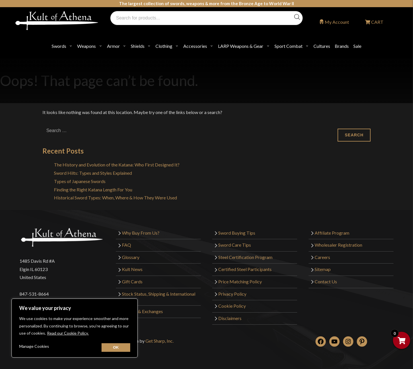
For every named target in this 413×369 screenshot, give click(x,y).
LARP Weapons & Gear (240, 46)
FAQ (126, 245)
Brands (342, 46)
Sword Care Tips (234, 245)
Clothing (163, 46)
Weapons (86, 46)
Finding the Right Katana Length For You (93, 189)
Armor (113, 46)
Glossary (130, 257)
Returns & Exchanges (142, 311)
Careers (322, 257)
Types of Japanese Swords (80, 181)
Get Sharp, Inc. (159, 341)
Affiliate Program (332, 232)
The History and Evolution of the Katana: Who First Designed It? (117, 164)
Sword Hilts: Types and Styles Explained (93, 173)
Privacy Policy (232, 294)
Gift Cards (132, 281)
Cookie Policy (232, 306)
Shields (138, 46)
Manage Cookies (34, 346)
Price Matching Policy (240, 281)
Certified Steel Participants (245, 269)
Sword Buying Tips (236, 232)
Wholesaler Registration (338, 245)
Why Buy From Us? (140, 232)
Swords (59, 46)
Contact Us (326, 281)
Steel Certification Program (245, 257)
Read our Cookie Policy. (68, 333)
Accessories (195, 46)
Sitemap (323, 269)
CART (376, 22)
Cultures (321, 46)
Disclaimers (229, 318)
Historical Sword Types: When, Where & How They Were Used (115, 197)
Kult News (132, 269)
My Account (337, 22)
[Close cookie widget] (116, 347)
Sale (357, 46)
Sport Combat (288, 46)
